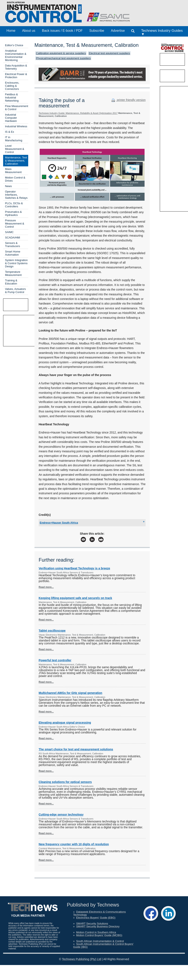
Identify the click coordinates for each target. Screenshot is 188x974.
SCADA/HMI (12, 237)
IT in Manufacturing (13, 139)
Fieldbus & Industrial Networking (12, 97)
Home (10, 30)
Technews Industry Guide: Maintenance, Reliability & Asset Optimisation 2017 (78, 113)
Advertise (118, 30)
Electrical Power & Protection (16, 76)
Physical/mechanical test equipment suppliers (63, 58)
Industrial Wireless (16, 126)
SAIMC (9, 232)
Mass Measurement (13, 170)
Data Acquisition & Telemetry (16, 67)
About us (28, 30)
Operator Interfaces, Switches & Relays (16, 194)
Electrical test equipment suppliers (109, 53)
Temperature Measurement (13, 273)
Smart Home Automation (12, 253)
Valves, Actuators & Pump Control (15, 290)
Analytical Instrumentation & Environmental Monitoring (15, 55)
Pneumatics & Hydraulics (13, 213)
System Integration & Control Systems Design (16, 263)
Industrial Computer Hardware (11, 117)
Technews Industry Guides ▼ (162, 32)
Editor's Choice (14, 45)
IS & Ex (9, 131)
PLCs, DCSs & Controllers (14, 205)
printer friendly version (128, 100)
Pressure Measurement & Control (14, 223)
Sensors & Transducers (12, 244)
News (8, 186)
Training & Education (11, 282)
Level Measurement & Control (14, 149)
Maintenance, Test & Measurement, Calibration (16, 160)
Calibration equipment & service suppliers (61, 53)
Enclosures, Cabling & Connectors (12, 86)
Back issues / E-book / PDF (62, 30)
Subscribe (96, 30)
